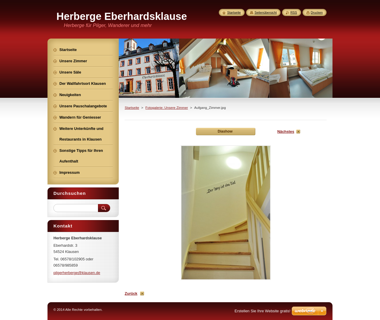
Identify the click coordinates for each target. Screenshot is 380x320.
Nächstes (285, 131)
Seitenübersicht (265, 12)
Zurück (131, 293)
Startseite (132, 107)
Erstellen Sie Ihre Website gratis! (262, 311)
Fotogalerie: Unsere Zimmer (166, 107)
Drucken (317, 12)
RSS (293, 12)
